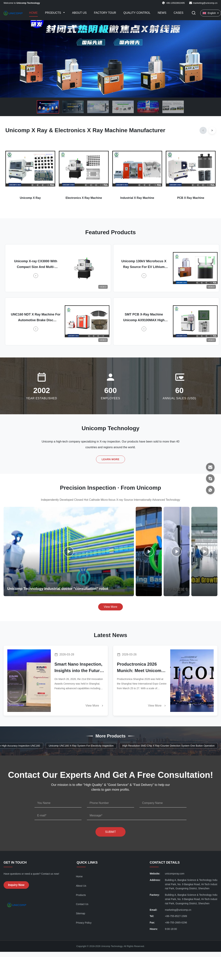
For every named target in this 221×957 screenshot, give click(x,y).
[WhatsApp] (210, 490)
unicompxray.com (174, 873)
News (162, 12)
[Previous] (203, 130)
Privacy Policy (84, 922)
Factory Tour (105, 12)
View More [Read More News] (94, 705)
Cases (178, 12)
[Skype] (210, 478)
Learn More (110, 459)
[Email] (210, 467)
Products (53, 12)
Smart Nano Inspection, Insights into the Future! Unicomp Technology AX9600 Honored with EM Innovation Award (79, 668)
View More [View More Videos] (110, 606)
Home (33, 12)
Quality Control (136, 12)
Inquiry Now (16, 884)
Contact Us (82, 904)
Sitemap (80, 913)
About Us (79, 12)
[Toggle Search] (194, 13)
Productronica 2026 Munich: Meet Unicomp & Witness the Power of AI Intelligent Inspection (141, 668)
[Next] (212, 130)
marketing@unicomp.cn (205, 3)
